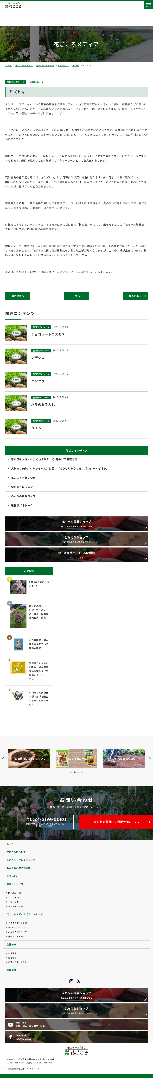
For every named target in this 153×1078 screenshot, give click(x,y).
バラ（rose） (14, 897)
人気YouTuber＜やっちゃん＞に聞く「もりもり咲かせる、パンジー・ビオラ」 (60, 468)
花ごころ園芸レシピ (23, 478)
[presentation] (3, 758)
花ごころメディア (24, 65)
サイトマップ (35, 1068)
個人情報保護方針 (16, 1068)
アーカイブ (63, 65)
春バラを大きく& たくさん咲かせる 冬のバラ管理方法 (44, 459)
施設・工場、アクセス (18, 962)
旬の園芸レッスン (22, 487)
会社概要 (12, 957)
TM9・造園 (13, 901)
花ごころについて (16, 852)
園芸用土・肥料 (15, 892)
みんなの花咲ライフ (23, 496)
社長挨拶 (12, 953)
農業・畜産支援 (15, 906)
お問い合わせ (13, 876)
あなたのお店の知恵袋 (18, 868)
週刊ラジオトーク (45, 65)
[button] (71, 772)
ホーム (8, 65)
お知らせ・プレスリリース (20, 860)
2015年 (75, 65)
